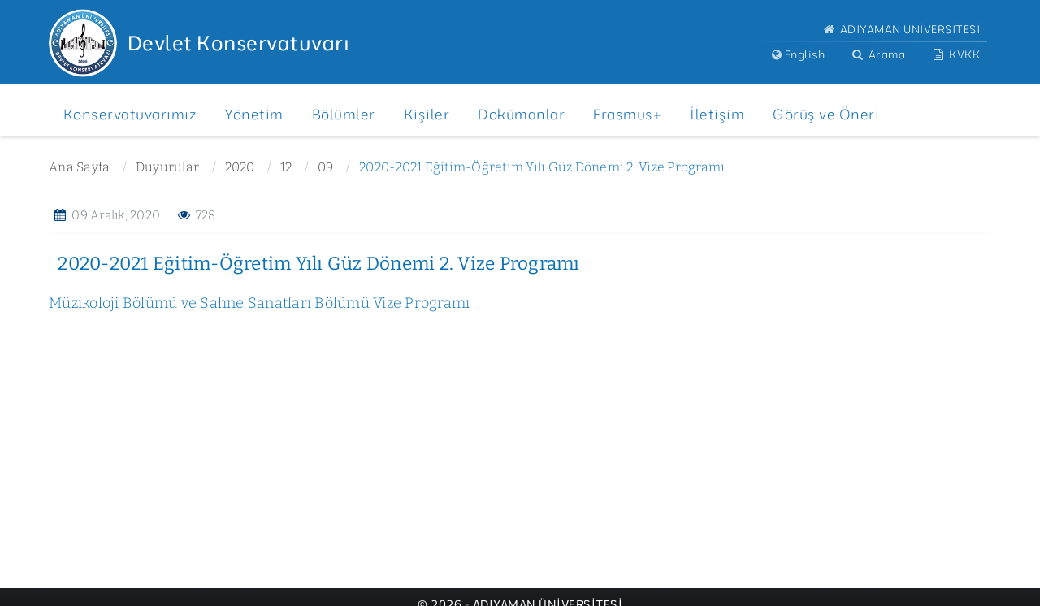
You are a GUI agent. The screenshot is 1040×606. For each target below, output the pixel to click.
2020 (240, 167)
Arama (877, 54)
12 (286, 167)
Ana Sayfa (79, 167)
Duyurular (167, 167)
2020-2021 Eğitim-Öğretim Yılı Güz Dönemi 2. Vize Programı (542, 167)
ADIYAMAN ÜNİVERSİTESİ (900, 29)
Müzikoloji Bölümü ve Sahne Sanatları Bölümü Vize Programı (259, 303)
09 (326, 167)
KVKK (955, 54)
